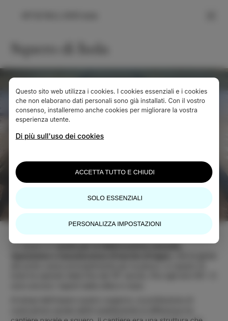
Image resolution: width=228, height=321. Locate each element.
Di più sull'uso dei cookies (60, 136)
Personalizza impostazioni (115, 223)
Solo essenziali (114, 198)
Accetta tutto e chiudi (115, 172)
